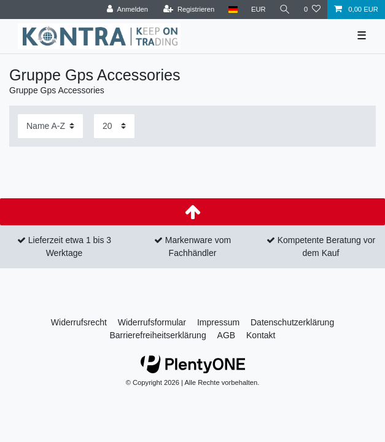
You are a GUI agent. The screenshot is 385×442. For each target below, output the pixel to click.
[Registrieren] (189, 9)
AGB (226, 335)
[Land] (232, 9)
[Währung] (258, 9)
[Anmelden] (127, 9)
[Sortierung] (50, 126)
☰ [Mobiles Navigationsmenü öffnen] (362, 35)
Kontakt (260, 335)
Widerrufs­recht (79, 322)
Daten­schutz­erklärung (292, 322)
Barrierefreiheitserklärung (157, 335)
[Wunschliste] (312, 9)
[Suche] (285, 9)
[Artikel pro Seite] (114, 126)
